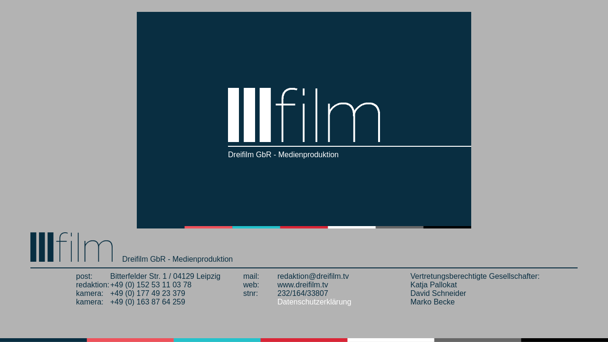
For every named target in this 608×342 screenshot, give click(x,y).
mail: (251, 276)
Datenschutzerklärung (314, 302)
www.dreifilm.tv (302, 285)
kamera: (90, 293)
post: (84, 276)
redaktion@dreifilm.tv (313, 276)
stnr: (250, 293)
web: (251, 285)
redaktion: (92, 285)
